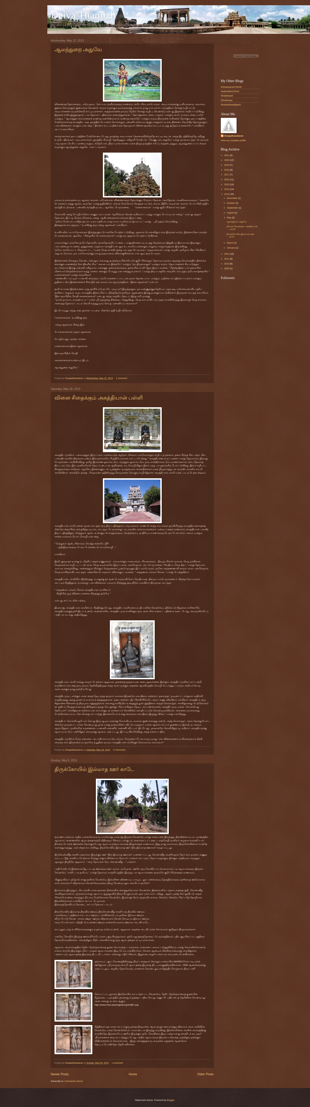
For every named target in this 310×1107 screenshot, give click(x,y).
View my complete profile (233, 140)
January (231, 247)
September (233, 207)
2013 (227, 194)
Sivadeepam (227, 95)
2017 (227, 174)
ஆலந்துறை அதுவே (78, 49)
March (230, 242)
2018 (227, 170)
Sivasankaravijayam (231, 104)
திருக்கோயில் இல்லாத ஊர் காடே (94, 769)
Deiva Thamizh (83, 15)
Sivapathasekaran (234, 136)
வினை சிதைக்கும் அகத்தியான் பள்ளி (98, 398)
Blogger (170, 1100)
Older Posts (205, 1074)
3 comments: (120, 750)
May (229, 217)
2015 (227, 184)
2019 (227, 165)
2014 (227, 189)
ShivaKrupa (227, 100)
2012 (227, 254)
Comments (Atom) (73, 1081)
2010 (227, 263)
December (232, 198)
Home (133, 1074)
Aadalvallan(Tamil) (230, 91)
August (231, 212)
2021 (227, 155)
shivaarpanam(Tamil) (231, 87)
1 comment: (122, 378)
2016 (227, 179)
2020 (227, 160)
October (231, 203)
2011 (227, 258)
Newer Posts (60, 1074)
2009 (227, 268)
